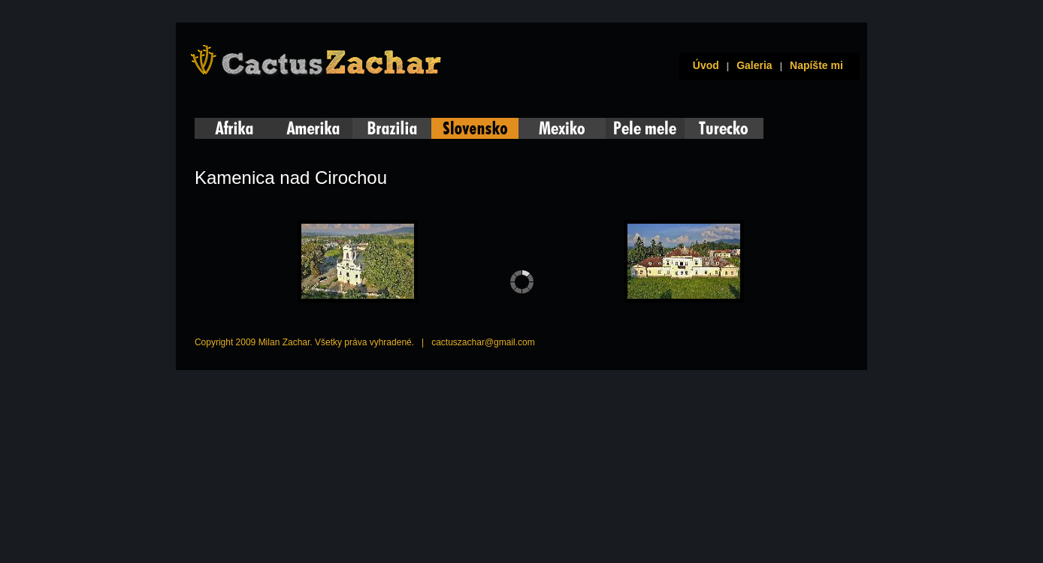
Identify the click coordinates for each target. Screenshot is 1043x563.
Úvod (703, 65)
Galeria (754, 65)
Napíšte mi (816, 65)
